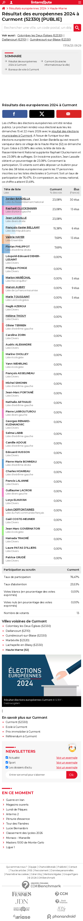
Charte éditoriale (47, 867)
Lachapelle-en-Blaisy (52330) (24, 645)
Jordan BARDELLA (18, 198)
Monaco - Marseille (18, 838)
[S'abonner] (41, 775)
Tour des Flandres (17, 823)
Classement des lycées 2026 (24, 833)
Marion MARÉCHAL (18, 277)
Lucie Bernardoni (17, 828)
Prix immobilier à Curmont (23, 731)
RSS (30, 870)
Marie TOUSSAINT (18, 296)
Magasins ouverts (17, 804)
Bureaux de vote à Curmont (23, 69)
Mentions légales (52, 874)
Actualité (13, 757)
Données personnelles (62, 870)
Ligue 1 (10, 847)
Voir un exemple (67, 757)
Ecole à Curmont (16, 727)
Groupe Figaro (70, 874)
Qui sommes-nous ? (16, 867)
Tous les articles (18, 870)
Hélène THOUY (16, 316)
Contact (73, 867)
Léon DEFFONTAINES (20, 509)
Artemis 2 (12, 814)
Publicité (62, 867)
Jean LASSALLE (16, 218)
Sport (10, 762)
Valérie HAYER (15, 237)
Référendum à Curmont (21, 736)
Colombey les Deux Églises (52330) (40, 35)
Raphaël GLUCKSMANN (21, 208)
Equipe (32, 867)
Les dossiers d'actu (19, 767)
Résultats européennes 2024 (27, 8)
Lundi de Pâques (16, 809)
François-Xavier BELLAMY (23, 227)
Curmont (50, 61)
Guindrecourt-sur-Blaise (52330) (50, 39)
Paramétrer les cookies (17, 874)
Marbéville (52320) (17, 640)
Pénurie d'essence (18, 819)
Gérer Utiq (36, 874)
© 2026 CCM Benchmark (41, 878)
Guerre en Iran (15, 800)
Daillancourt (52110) (14, 39)
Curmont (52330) (17, 722)
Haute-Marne (58, 8)
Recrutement (41, 870)
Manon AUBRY (15, 287)
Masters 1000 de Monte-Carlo (25, 842)
